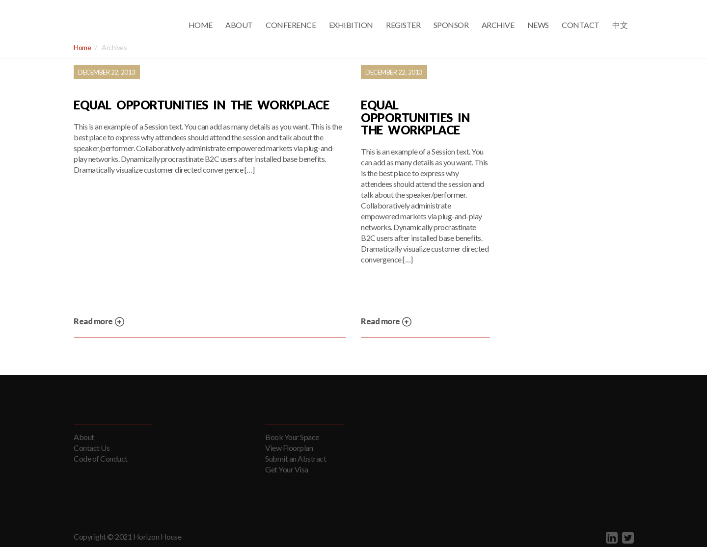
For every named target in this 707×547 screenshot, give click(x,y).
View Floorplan (289, 447)
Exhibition (351, 24)
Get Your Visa (286, 469)
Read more (99, 322)
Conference (291, 24)
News (538, 24)
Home (201, 24)
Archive (498, 24)
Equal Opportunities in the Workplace (201, 105)
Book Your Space (292, 437)
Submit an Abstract (295, 458)
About (239, 24)
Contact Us (91, 447)
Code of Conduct (101, 458)
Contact (580, 24)
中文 (619, 24)
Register (403, 24)
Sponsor (451, 24)
